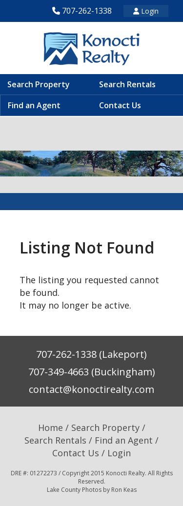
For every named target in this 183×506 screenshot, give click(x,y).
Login (146, 11)
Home (50, 427)
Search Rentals (127, 84)
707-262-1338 (87, 10)
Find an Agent (34, 105)
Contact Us (120, 105)
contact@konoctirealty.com (91, 389)
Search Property (38, 84)
